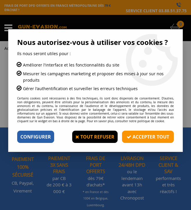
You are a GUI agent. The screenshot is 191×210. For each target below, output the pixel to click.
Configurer (35, 137)
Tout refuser (94, 137)
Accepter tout (148, 137)
